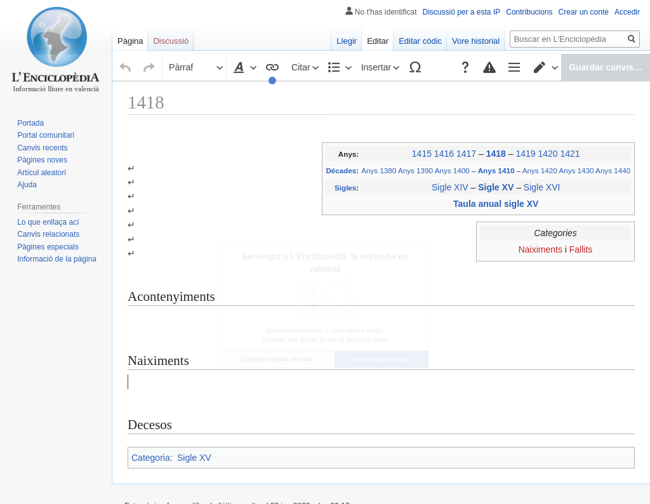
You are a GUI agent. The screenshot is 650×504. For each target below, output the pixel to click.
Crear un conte (584, 12)
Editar (377, 41)
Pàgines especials (48, 246)
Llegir (346, 41)
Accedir (627, 12)
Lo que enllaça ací (48, 222)
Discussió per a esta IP (462, 12)
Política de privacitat (158, 478)
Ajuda (27, 184)
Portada (30, 123)
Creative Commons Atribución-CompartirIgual (348, 447)
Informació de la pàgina (56, 259)
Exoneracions (408, 478)
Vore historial (476, 41)
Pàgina (130, 41)
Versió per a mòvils (471, 478)
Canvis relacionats (48, 234)
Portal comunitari (45, 135)
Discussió (171, 41)
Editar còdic (420, 41)
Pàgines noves (42, 160)
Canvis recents (42, 147)
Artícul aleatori (41, 172)
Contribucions (529, 12)
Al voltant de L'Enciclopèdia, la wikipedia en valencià (288, 478)
